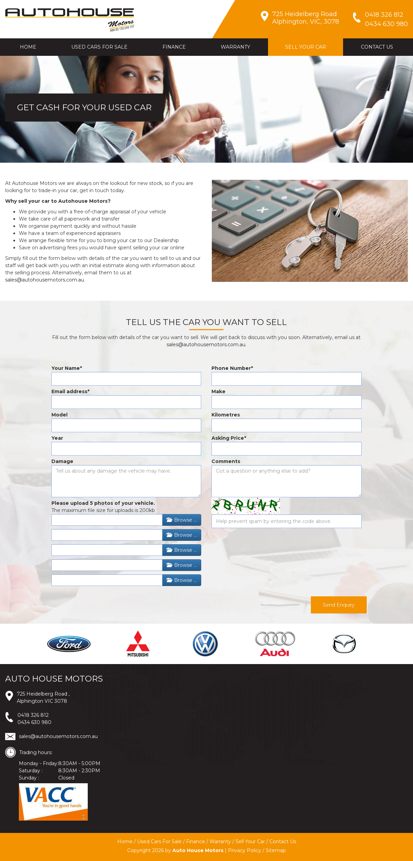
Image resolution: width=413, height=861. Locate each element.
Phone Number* (232, 368)
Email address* (70, 391)
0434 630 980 (34, 722)
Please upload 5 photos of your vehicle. (103, 503)
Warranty (220, 841)
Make (218, 391)
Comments (225, 461)
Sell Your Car (250, 841)
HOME (28, 47)
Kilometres (225, 415)
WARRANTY (235, 47)
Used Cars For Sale (159, 841)
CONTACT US (377, 47)
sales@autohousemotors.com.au (44, 280)
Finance (195, 841)
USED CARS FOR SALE (99, 47)
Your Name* (66, 368)
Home (125, 841)
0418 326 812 (33, 715)
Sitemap (276, 850)
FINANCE (174, 47)
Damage (62, 461)
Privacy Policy (244, 850)
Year (57, 438)
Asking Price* (228, 438)
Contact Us (282, 841)
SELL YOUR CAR (305, 47)
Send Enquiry (339, 605)
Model (59, 415)
